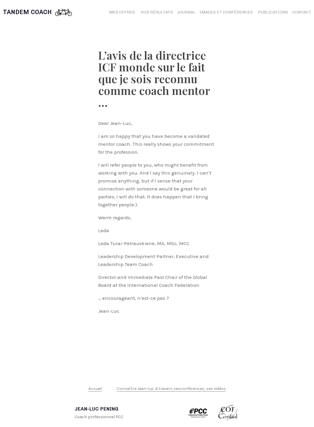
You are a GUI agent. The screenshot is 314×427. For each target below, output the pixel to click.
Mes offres (122, 12)
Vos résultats (157, 12)
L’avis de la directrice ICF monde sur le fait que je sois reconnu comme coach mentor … (154, 79)
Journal (186, 12)
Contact (301, 12)
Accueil (95, 388)
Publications (273, 12)
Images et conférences (227, 12)
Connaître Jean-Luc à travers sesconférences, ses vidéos (171, 388)
